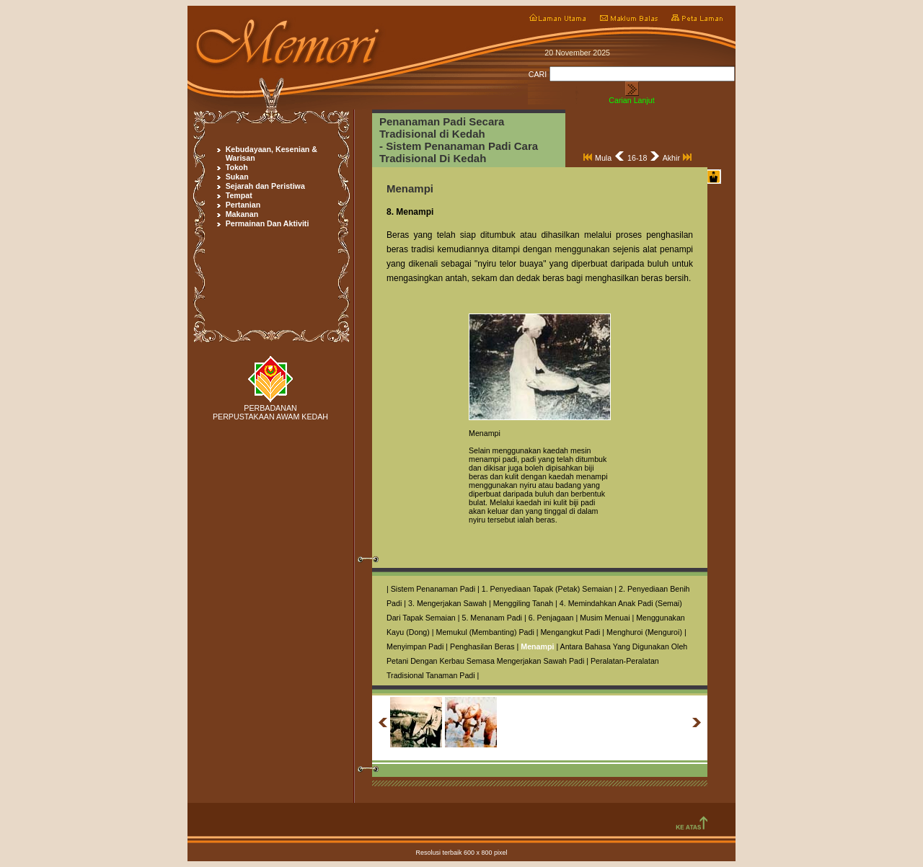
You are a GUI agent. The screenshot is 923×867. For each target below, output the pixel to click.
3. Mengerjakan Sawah (447, 603)
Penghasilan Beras (482, 646)
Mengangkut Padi (570, 632)
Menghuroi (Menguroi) (644, 632)
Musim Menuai (605, 617)
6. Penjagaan (551, 617)
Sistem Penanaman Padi (433, 588)
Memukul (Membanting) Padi (485, 632)
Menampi (537, 646)
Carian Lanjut (631, 100)
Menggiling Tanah (523, 603)
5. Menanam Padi (492, 617)
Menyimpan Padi (415, 646)
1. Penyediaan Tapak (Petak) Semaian (547, 588)
